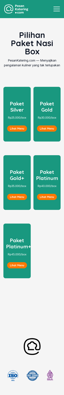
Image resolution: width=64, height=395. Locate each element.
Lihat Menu (17, 128)
